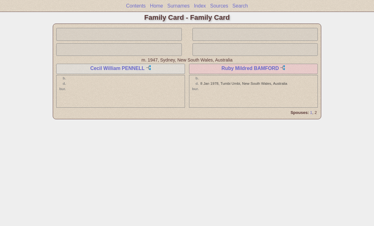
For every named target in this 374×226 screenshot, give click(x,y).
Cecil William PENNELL (117, 68)
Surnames (178, 5)
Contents (135, 5)
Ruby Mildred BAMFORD (250, 68)
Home (156, 5)
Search (240, 5)
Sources (219, 5)
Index (200, 5)
